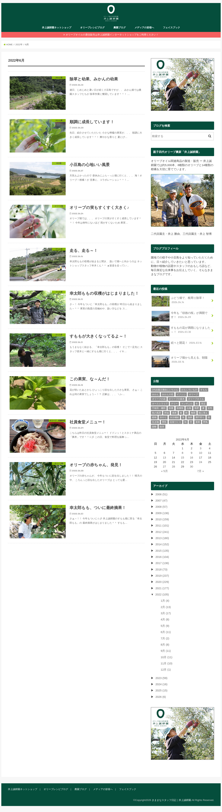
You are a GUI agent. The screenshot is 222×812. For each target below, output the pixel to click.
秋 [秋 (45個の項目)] (185, 422)
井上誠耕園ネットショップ (56, 27)
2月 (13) (166, 606)
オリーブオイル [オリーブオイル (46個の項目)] (196, 399)
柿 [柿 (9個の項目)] (186, 412)
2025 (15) (161, 690)
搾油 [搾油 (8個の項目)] (166, 412)
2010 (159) (162, 519)
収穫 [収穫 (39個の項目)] (171, 408)
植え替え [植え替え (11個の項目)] (203, 412)
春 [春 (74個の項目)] (181, 412)
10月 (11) (166, 657)
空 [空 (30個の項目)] (191, 422)
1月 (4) (165, 600)
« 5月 (164, 471)
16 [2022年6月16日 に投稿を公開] (191, 457)
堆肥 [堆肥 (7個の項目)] (196, 408)
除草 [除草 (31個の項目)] (162, 426)
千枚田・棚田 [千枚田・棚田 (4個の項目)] (159, 408)
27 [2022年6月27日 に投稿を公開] (164, 466)
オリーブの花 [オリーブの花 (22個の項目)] (159, 399)
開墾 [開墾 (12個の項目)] (154, 426)
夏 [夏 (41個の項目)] (203, 408)
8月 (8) (165, 644)
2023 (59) (161, 677)
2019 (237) (162, 575)
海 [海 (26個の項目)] (183, 417)
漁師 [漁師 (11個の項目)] (190, 417)
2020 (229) (162, 581)
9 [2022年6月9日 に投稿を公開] (191, 452)
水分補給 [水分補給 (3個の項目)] (174, 417)
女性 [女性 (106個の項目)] (210, 408)
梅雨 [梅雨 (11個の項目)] (193, 412)
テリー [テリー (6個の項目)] (174, 403)
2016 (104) (162, 556)
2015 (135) (162, 550)
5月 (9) (165, 625)
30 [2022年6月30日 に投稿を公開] (191, 466)
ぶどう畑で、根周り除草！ (178, 301)
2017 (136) (162, 563)
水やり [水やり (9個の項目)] (163, 417)
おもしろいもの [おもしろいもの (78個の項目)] (189, 389)
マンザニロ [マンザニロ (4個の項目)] (186, 403)
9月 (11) (166, 650)
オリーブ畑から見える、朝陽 (180, 360)
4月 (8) (165, 619)
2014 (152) (162, 544)
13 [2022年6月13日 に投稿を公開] (164, 457)
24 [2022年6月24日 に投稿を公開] (200, 461)
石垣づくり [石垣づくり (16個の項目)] (175, 422)
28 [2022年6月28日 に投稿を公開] (173, 466)
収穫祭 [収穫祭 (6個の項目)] (180, 408)
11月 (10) (166, 663)
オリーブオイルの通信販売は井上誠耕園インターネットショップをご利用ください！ (112, 34)
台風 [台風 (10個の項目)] (189, 408)
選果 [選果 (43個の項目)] (197, 422)
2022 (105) (162, 594)
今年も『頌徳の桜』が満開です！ (180, 316)
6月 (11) (166, 632)
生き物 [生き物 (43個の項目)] (155, 422)
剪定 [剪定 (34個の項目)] (203, 403)
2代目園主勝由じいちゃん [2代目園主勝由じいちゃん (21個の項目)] (165, 389)
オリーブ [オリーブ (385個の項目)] (193, 394)
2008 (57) (161, 506)
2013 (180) (162, 537)
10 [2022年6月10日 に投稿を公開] (200, 452)
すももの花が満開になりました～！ (181, 331)
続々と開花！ (177, 344)
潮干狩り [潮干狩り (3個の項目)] (200, 417)
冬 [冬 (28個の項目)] (197, 403)
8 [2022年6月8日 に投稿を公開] (182, 452)
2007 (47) (161, 500)
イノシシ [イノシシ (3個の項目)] (181, 394)
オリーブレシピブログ (92, 27)
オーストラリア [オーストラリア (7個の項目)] (160, 403)
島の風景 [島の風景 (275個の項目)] (156, 412)
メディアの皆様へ (144, 27)
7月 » (200, 471)
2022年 (19, 44)
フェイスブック (171, 27)
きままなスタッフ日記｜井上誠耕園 (171, 799)
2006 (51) (161, 494)
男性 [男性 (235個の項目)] (164, 422)
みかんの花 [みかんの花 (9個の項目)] (167, 394)
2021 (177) (162, 588)
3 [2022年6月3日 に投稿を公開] (200, 448)
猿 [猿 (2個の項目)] (209, 417)
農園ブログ (119, 27)
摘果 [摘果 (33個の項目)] (174, 412)
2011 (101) (162, 525)
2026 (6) (160, 696)
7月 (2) (165, 638)
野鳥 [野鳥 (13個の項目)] (205, 422)
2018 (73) (161, 569)
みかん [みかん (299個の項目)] (155, 394)
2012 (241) (162, 531)
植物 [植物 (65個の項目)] (154, 417)
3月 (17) (166, 613)
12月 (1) (166, 669)
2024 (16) (161, 684)
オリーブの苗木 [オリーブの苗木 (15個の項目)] (177, 399)
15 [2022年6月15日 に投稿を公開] (182, 457)
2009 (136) (162, 512)
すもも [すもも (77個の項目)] (203, 389)
